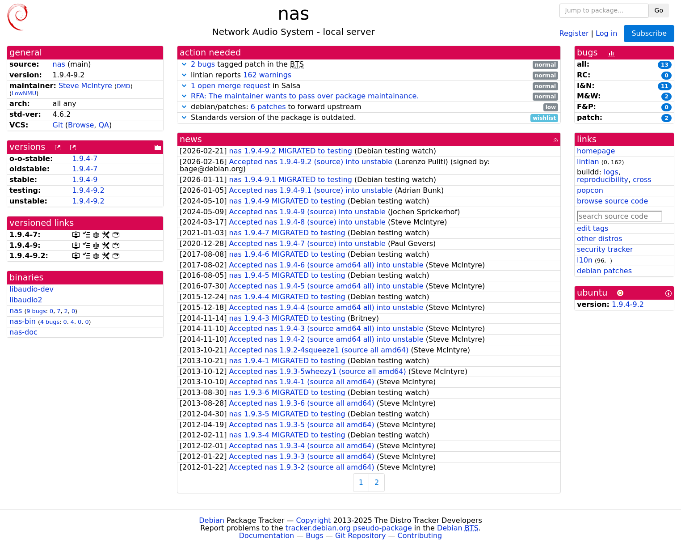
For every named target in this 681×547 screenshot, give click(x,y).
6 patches (268, 106)
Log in (606, 33)
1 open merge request (230, 85)
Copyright (313, 520)
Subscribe (649, 33)
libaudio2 (25, 300)
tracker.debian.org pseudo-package (349, 528)
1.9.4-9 (85, 179)
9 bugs (36, 311)
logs (611, 172)
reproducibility (602, 179)
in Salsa (369, 86)
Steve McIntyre (85, 85)
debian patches (604, 271)
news (191, 139)
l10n (585, 260)
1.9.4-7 (85, 158)
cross (642, 179)
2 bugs (203, 64)
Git (58, 125)
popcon (590, 190)
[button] (184, 64)
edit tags (592, 228)
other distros (599, 238)
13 (664, 65)
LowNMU (24, 93)
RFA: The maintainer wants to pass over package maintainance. (305, 96)
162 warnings (267, 75)
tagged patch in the (369, 64)
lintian (588, 161)
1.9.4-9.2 (88, 190)
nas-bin (22, 321)
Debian (211, 520)
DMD (123, 86)
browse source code (612, 201)
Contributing (420, 535)
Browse (81, 125)
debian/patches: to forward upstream (369, 107)
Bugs (315, 535)
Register (574, 33)
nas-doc (23, 332)
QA (104, 125)
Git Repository (360, 535)
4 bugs (49, 321)
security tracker (605, 249)
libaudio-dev (31, 289)
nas (59, 64)
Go (659, 10)
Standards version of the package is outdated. (369, 118)
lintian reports (369, 75)
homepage (596, 151)
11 (664, 86)
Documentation (266, 535)
